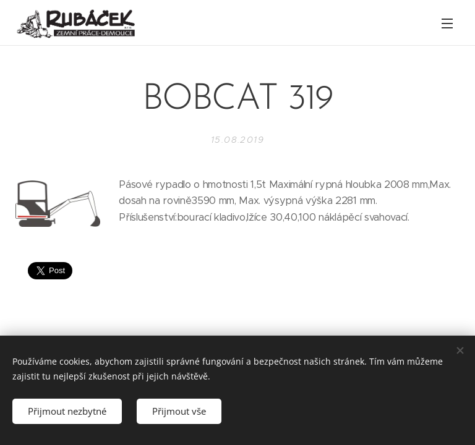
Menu (447, 23)
